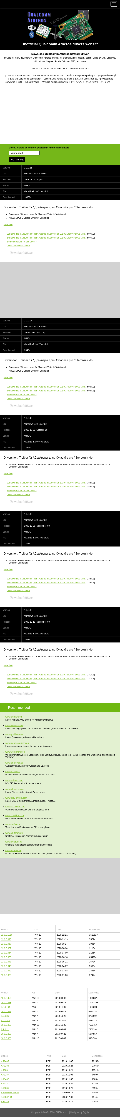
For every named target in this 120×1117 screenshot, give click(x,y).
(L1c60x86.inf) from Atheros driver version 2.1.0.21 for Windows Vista (46, 234)
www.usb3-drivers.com (16, 798)
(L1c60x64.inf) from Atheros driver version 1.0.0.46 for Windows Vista (46, 486)
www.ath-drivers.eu (14, 789)
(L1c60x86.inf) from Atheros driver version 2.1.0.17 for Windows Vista (46, 387)
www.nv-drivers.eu (14, 725)
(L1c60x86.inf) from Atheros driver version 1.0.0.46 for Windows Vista (46, 483)
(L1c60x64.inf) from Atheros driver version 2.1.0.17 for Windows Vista (46, 390)
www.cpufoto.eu (13, 824)
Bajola (86, 1112)
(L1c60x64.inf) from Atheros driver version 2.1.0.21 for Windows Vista (46, 238)
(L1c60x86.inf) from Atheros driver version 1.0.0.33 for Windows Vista (46, 578)
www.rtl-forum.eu (13, 850)
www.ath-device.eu (14, 763)
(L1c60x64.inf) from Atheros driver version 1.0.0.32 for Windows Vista (46, 678)
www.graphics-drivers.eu (17, 743)
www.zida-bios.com (14, 815)
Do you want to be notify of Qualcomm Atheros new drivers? (40, 148)
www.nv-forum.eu (13, 842)
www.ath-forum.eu (14, 833)
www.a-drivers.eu (13, 717)
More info (8, 224)
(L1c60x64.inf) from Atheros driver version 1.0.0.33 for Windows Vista (46, 582)
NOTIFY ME (17, 159)
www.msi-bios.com (14, 780)
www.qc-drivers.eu (14, 734)
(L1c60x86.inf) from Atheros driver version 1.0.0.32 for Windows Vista (46, 674)
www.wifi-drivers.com (15, 752)
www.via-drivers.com (15, 807)
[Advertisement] (60, 114)
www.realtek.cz (12, 772)
